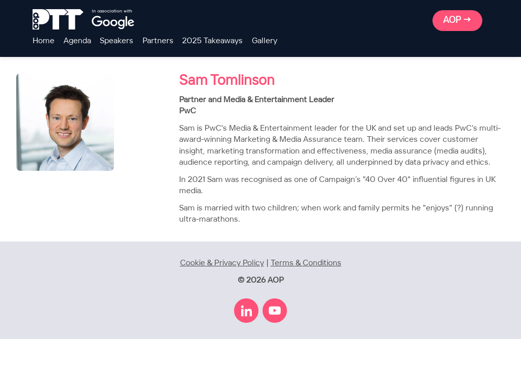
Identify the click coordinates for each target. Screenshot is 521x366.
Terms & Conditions (306, 263)
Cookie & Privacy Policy (222, 263)
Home (43, 41)
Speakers (116, 41)
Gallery (264, 41)
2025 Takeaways (212, 41)
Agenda (77, 41)
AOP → (457, 20)
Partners (157, 41)
